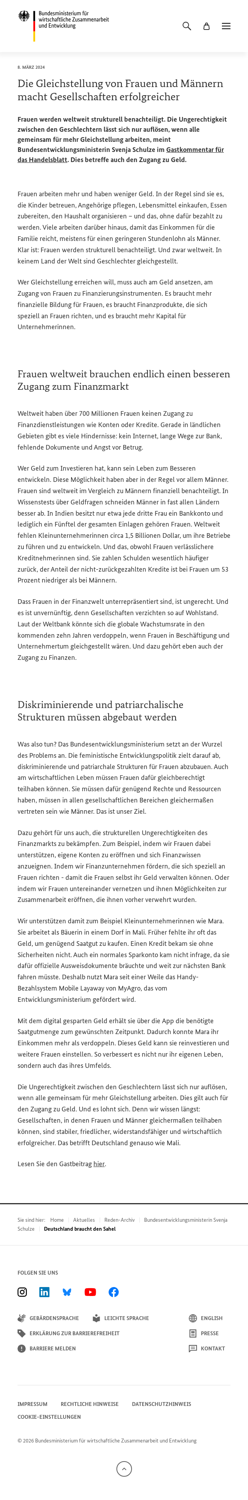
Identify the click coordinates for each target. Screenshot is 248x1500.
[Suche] (187, 26)
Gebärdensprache (48, 1318)
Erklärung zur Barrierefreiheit (69, 1333)
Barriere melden (47, 1349)
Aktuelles (84, 1220)
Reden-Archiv (119, 1220)
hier (99, 1164)
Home (57, 1220)
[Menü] (226, 26)
